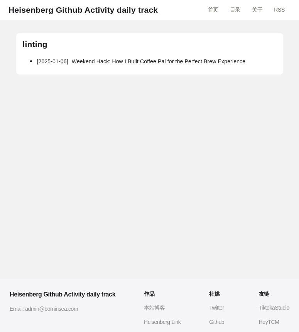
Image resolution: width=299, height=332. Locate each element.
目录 (235, 10)
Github (216, 322)
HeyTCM (269, 322)
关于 (257, 10)
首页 (213, 10)
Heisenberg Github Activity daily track (83, 9)
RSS (279, 10)
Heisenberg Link (162, 322)
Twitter (216, 308)
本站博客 (154, 308)
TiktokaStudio (274, 308)
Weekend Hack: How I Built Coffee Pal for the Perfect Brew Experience (141, 61)
